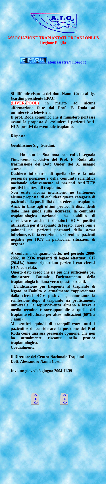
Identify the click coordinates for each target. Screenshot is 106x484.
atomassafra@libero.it (67, 62)
